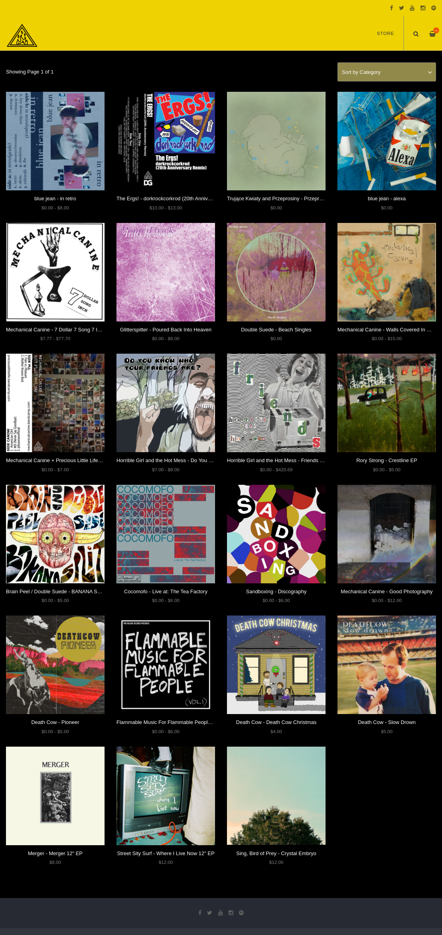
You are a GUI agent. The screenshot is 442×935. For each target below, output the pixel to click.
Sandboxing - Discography (276, 591)
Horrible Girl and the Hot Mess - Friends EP (277, 460)
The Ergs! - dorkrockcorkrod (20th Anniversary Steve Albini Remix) (192, 198)
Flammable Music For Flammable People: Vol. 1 (171, 722)
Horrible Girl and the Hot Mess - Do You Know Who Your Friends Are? (196, 460)
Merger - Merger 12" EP (55, 853)
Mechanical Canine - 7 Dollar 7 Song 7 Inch (56, 330)
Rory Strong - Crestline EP (386, 460)
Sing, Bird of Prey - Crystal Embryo (276, 853)
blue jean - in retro (55, 198)
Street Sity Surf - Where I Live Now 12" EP (165, 853)
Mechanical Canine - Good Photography (386, 591)
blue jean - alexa (386, 198)
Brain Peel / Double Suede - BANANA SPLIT (57, 591)
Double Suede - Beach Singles (276, 330)
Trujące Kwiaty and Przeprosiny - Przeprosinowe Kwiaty (291, 198)
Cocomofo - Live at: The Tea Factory (165, 591)
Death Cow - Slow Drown (386, 722)
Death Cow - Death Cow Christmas (276, 722)
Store (385, 33)
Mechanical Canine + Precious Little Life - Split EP (63, 460)
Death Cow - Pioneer (55, 722)
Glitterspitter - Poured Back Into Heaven (165, 330)
